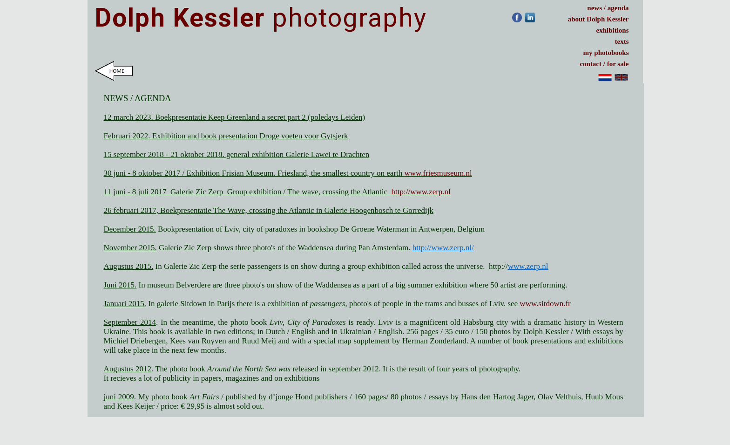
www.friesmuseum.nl (438, 173)
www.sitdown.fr (545, 303)
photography (261, 18)
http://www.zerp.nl (421, 191)
